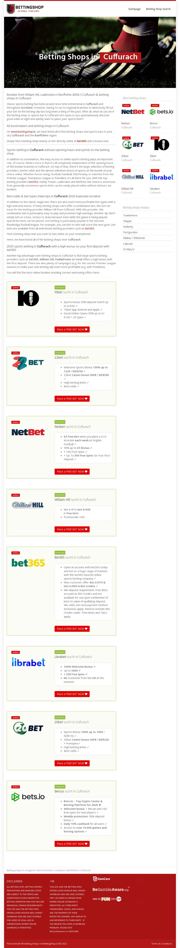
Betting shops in (15, 870)
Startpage (134, 9)
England (30, 870)
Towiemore (130, 215)
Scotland (60, 870)
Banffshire (72, 870)
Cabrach (128, 243)
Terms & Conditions (161, 943)
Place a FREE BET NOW (72, 329)
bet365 (81, 141)
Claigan (127, 221)
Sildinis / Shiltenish (134, 238)
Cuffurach (81, 292)
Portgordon (130, 232)
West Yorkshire (45, 870)
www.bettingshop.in (23, 131)
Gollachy (128, 226)
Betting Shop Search (158, 9)
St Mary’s (128, 249)
